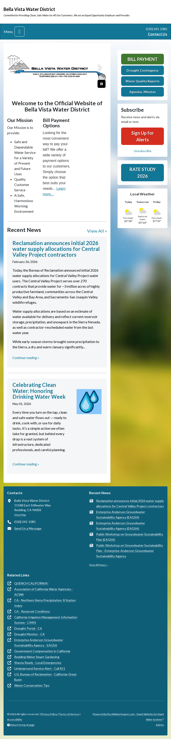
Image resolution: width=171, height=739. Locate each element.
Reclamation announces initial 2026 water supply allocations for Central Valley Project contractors (130, 503)
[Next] (99, 68)
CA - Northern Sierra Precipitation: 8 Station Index (45, 602)
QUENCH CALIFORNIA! (31, 583)
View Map (20, 514)
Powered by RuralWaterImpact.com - (128, 716)
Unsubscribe (142, 151)
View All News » (98, 565)
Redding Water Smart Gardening (36, 657)
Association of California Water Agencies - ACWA (43, 591)
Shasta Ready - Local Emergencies (37, 663)
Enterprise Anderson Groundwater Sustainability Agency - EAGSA (38, 642)
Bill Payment (143, 59)
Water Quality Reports (143, 81)
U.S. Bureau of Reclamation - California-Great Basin (45, 676)
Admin (160, 725)
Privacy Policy (49, 714)
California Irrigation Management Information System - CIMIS (45, 619)
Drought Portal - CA (28, 628)
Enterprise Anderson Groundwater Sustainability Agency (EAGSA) (120, 514)
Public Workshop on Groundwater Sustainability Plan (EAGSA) (129, 536)
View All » (97, 231)
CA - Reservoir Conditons (32, 611)
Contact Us (157, 34)
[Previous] (14, 68)
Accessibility (14, 719)
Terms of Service (69, 714)
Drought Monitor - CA (29, 634)
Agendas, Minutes (142, 92)
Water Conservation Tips (31, 685)
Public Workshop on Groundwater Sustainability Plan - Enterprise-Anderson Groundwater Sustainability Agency (129, 550)
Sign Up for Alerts (142, 136)
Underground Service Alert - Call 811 (39, 668)
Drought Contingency (142, 70)
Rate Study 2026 (142, 173)
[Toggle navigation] (19, 32)
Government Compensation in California (42, 651)
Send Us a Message (27, 528)
